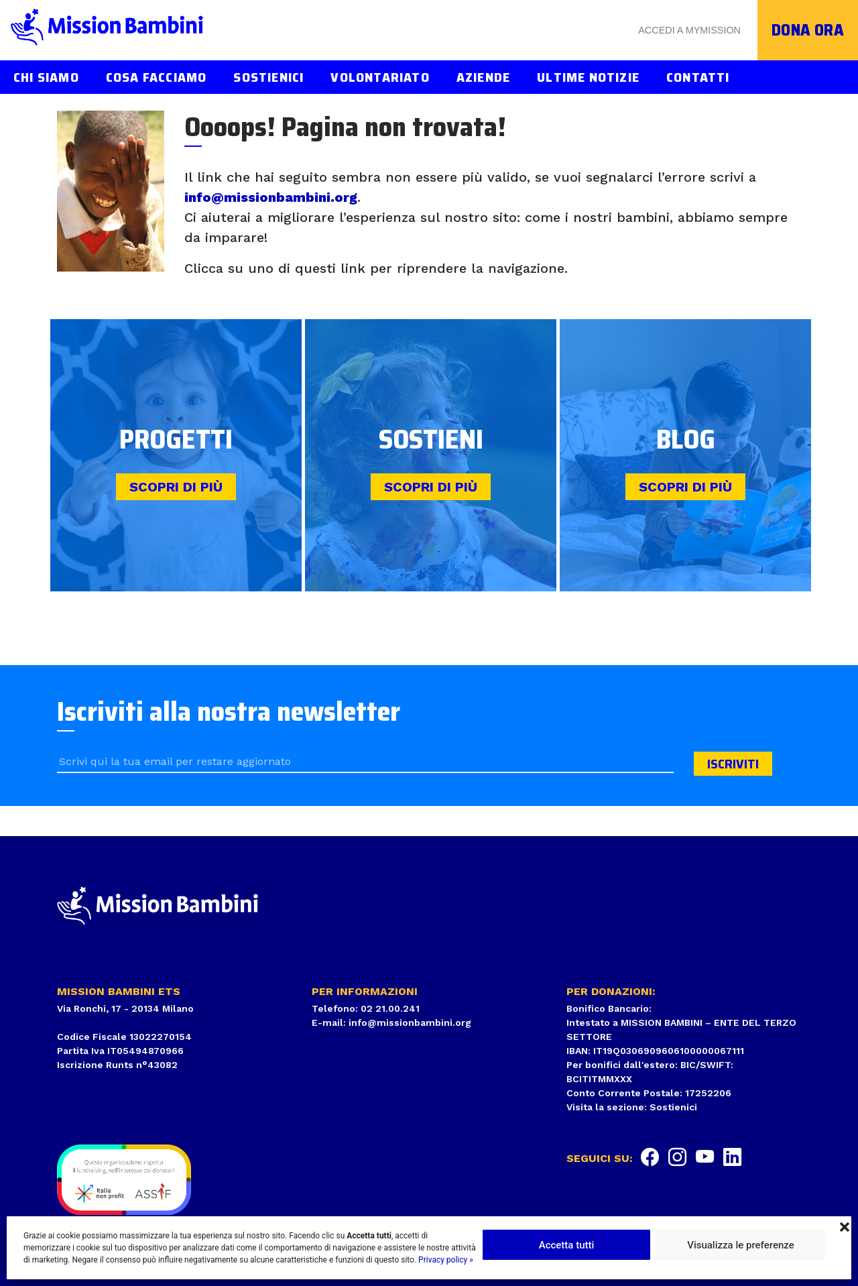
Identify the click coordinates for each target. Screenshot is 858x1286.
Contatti (698, 77)
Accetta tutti (567, 1245)
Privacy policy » (445, 1260)
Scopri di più (176, 487)
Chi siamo (46, 77)
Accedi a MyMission (689, 30)
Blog (685, 439)
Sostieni (431, 439)
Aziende (483, 77)
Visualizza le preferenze (740, 1245)
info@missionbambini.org (270, 197)
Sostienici (268, 77)
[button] (844, 1225)
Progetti (176, 439)
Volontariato (379, 77)
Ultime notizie (588, 77)
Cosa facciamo (156, 77)
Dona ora (808, 30)
